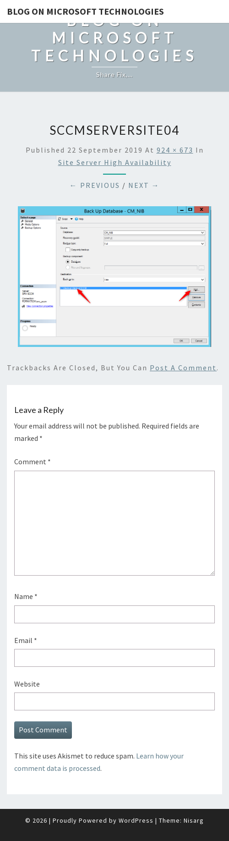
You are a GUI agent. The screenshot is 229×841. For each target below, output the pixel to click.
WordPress (136, 820)
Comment (32, 461)
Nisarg (194, 820)
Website (27, 683)
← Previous (95, 185)
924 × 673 (175, 149)
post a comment (183, 367)
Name (26, 596)
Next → (144, 185)
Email (25, 640)
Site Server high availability (114, 162)
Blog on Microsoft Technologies (85, 11)
